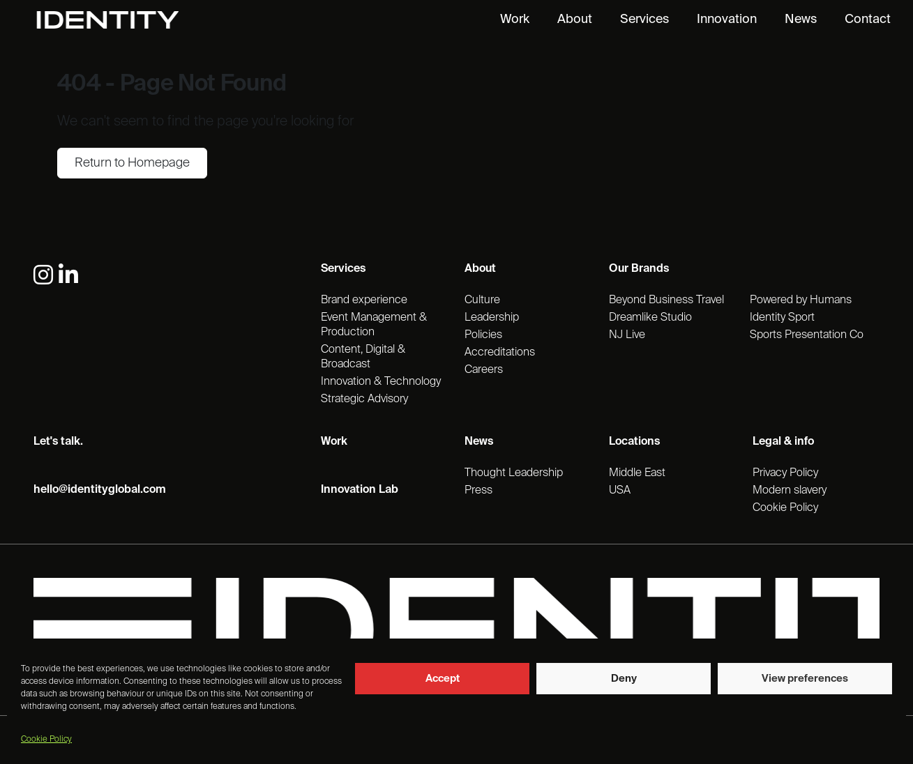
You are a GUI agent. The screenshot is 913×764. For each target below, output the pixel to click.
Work (514, 19)
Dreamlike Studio (650, 317)
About (574, 19)
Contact (868, 19)
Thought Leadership (514, 473)
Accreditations (500, 352)
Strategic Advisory (364, 399)
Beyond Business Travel (666, 300)
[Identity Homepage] (122, 20)
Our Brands (639, 269)
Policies (483, 335)
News (801, 19)
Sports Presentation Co (806, 335)
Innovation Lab (359, 490)
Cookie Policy (46, 739)
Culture (482, 300)
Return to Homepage (132, 163)
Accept (442, 678)
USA (620, 490)
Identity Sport (782, 317)
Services (644, 19)
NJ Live (627, 335)
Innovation (727, 19)
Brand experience (364, 300)
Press (478, 490)
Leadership (492, 317)
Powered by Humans (801, 300)
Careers (484, 370)
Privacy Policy (785, 473)
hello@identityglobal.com (99, 490)
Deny (624, 678)
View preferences (805, 678)
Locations (634, 442)
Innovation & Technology (381, 382)
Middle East (637, 473)
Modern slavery (790, 490)
